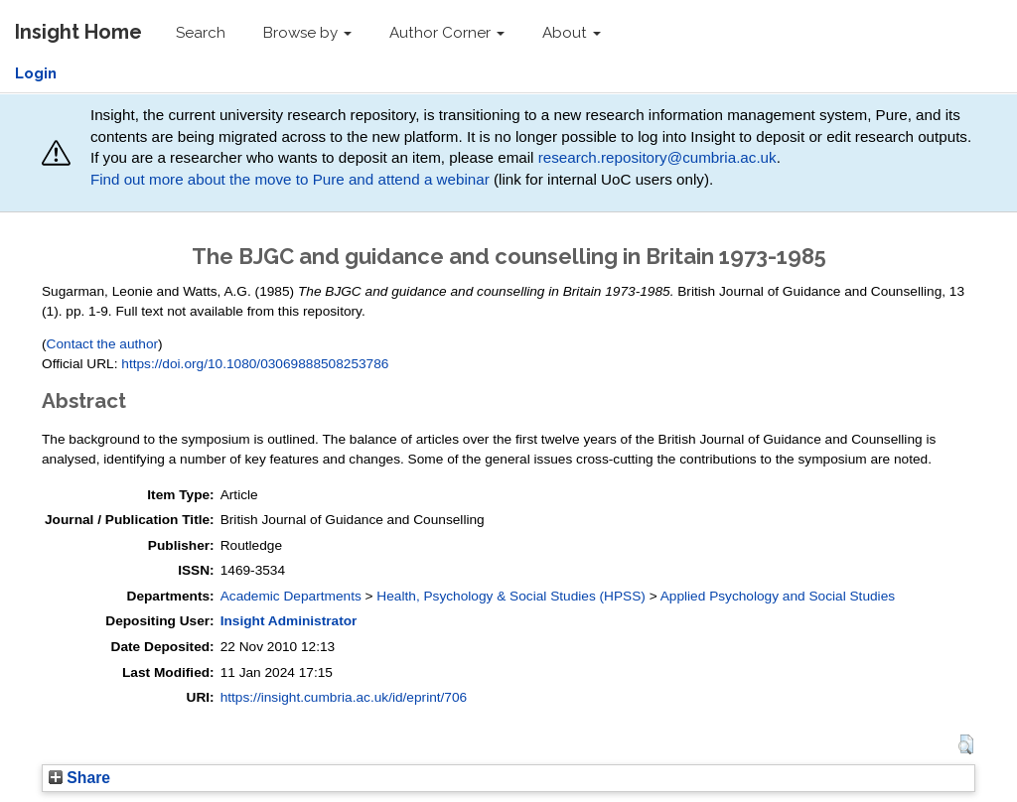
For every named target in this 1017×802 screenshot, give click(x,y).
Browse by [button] (307, 33)
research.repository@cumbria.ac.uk (657, 157)
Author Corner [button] (447, 33)
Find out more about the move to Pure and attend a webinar (290, 179)
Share (79, 777)
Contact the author (103, 343)
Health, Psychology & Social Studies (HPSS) (511, 596)
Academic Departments (291, 596)
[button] (965, 744)
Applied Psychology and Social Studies (777, 596)
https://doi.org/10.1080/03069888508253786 (254, 363)
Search (200, 33)
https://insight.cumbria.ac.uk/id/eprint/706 (344, 697)
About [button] (571, 33)
